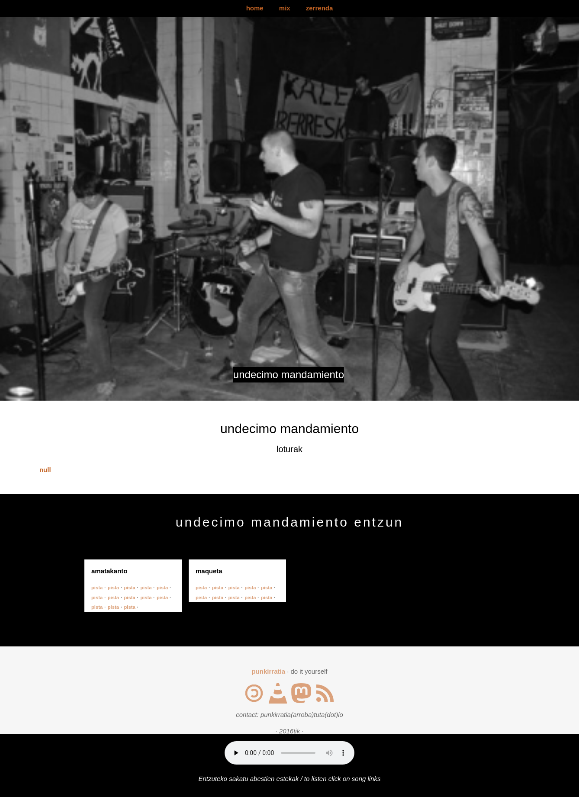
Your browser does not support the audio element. (289, 753)
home (255, 8)
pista (97, 587)
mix (284, 8)
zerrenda (319, 8)
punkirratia (268, 671)
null (45, 469)
